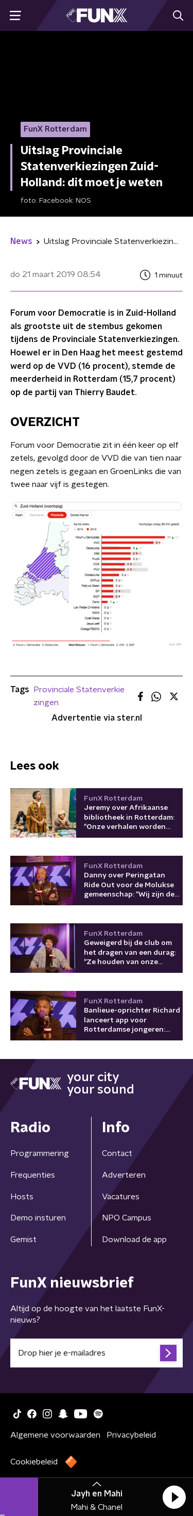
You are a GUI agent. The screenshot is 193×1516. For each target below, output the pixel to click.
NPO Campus (126, 1218)
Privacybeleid (131, 1435)
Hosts (21, 1197)
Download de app (134, 1239)
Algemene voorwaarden (55, 1435)
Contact (117, 1153)
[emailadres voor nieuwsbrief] (96, 1353)
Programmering (39, 1153)
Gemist (23, 1239)
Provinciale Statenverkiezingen (79, 696)
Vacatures (120, 1197)
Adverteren (124, 1175)
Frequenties (32, 1175)
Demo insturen (38, 1218)
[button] (173, 1496)
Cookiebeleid (34, 1462)
